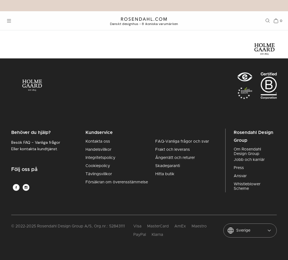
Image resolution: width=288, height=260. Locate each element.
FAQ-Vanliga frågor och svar (182, 141)
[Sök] (267, 20)
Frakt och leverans (172, 150)
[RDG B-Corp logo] (269, 87)
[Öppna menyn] (9, 20)
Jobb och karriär (249, 160)
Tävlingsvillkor (99, 174)
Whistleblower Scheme (247, 186)
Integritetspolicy (100, 158)
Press (239, 168)
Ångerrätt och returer (175, 158)
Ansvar (240, 176)
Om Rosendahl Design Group (247, 151)
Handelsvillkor (98, 150)
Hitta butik (164, 174)
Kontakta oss (98, 141)
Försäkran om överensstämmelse (117, 182)
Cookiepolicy (98, 166)
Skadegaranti (167, 166)
